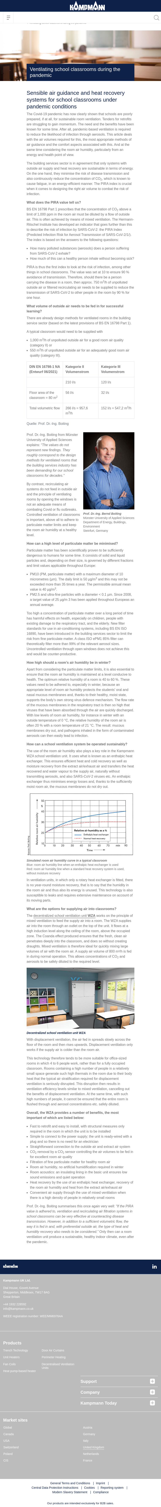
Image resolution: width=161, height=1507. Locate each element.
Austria (87, 1427)
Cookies (89, 1487)
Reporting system (112, 1487)
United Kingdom (93, 1447)
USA (6, 1440)
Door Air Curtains (53, 1350)
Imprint (100, 1483)
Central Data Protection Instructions (54, 1487)
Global (7, 1427)
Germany (89, 1434)
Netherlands (91, 1454)
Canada (8, 1434)
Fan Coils (9, 1364)
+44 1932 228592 (14, 1304)
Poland (8, 1454)
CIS (5, 1460)
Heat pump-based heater (19, 1371)
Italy (86, 1440)
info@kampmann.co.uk (18, 1308)
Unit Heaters (11, 1357)
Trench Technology (15, 1350)
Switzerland (11, 1447)
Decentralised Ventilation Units (58, 1366)
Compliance (101, 1492)
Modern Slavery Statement (69, 1492)
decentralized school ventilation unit (64, 915)
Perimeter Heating (54, 1357)
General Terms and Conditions (70, 1483)
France (87, 1460)
